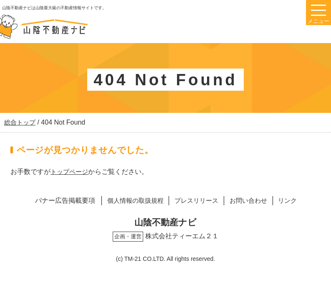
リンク (295, 200)
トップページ (71, 171)
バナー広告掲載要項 (56, 200)
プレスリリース (195, 200)
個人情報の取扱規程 (129, 200)
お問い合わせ (252, 200)
